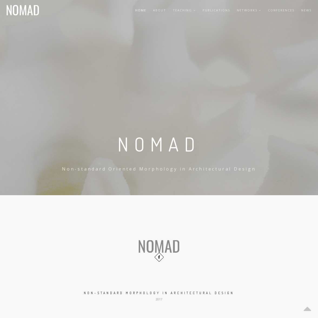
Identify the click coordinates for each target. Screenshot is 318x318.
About (159, 10)
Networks (249, 10)
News (306, 10)
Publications (216, 10)
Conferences (281, 10)
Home (140, 10)
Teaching (184, 10)
